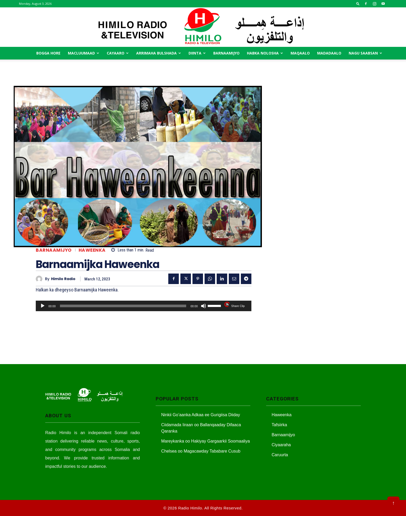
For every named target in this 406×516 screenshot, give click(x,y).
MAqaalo (300, 53)
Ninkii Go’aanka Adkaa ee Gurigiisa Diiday (200, 415)
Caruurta (280, 455)
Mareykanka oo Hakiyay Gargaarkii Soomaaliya (205, 441)
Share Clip (238, 305)
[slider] (123, 306)
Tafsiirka (279, 425)
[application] (143, 306)
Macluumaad (83, 53)
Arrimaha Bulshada (158, 53)
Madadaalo (329, 53)
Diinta (197, 53)
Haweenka (92, 250)
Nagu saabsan (365, 53)
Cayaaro (118, 53)
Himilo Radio (63, 279)
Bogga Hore (48, 53)
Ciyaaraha (281, 445)
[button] (358, 4)
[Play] (42, 306)
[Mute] (203, 306)
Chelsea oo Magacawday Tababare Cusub (200, 451)
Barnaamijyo (226, 53)
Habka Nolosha (265, 53)
